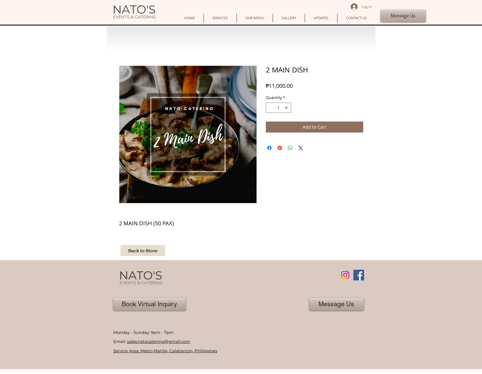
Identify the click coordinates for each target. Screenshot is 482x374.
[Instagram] (345, 275)
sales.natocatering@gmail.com (158, 341)
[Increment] (286, 108)
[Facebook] (358, 275)
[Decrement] (270, 108)
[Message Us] (403, 16)
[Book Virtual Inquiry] (149, 304)
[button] (220, 18)
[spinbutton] (278, 108)
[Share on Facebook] (269, 148)
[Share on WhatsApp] (290, 148)
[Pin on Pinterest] (280, 148)
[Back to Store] (142, 250)
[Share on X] (300, 148)
